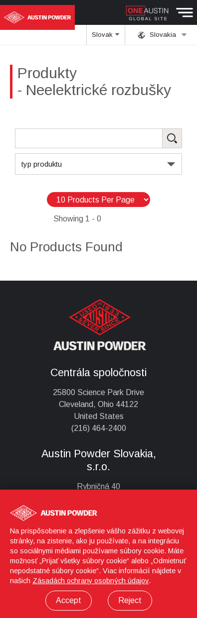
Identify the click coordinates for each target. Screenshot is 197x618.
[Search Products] (98, 138)
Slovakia (162, 35)
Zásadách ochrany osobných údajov (90, 581)
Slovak (106, 38)
